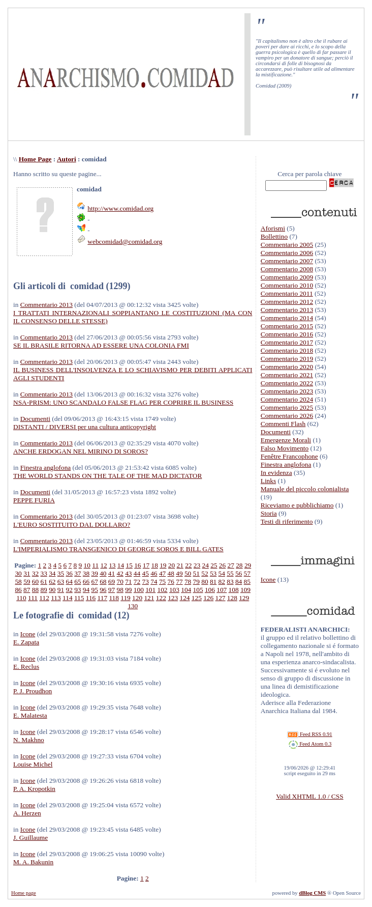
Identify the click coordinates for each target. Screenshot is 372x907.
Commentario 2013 (46, 304)
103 (174, 589)
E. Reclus (26, 666)
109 (245, 589)
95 (94, 589)
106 (210, 589)
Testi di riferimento (287, 521)
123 (173, 598)
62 (52, 581)
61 (43, 581)
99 (128, 589)
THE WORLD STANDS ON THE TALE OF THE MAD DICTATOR (107, 475)
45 (145, 573)
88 (35, 589)
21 (180, 565)
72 (137, 581)
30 (18, 573)
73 (145, 581)
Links (268, 481)
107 (221, 589)
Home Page (35, 159)
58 (18, 581)
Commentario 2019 (287, 358)
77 (179, 581)
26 (222, 565)
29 (247, 565)
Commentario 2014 (287, 318)
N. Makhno (28, 740)
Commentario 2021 (287, 375)
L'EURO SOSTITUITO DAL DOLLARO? (71, 524)
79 (196, 581)
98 (120, 589)
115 (79, 598)
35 (60, 573)
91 (60, 589)
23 (197, 565)
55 (230, 573)
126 (208, 598)
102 (163, 589)
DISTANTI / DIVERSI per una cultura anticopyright (84, 427)
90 (52, 589)
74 (153, 581)
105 (198, 589)
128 (232, 598)
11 (95, 565)
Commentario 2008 (287, 269)
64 (69, 581)
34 (52, 573)
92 (69, 589)
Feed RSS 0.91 (309, 734)
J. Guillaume (30, 837)
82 (222, 581)
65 (77, 581)
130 (133, 606)
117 (103, 598)
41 (111, 573)
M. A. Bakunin (33, 862)
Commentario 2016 (287, 334)
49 (179, 573)
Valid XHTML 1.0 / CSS (309, 796)
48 (171, 573)
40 (103, 573)
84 (238, 581)
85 (247, 581)
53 (213, 573)
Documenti (35, 418)
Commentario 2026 (287, 415)
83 (230, 581)
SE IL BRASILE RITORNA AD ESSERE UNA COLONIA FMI (101, 345)
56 (238, 573)
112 (44, 598)
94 (86, 589)
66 (86, 581)
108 (234, 589)
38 (86, 573)
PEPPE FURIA (34, 500)
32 (35, 573)
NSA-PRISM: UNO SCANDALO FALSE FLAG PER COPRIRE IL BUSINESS (123, 402)
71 (128, 581)
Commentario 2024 (287, 399)
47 (162, 573)
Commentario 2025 (287, 407)
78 (187, 581)
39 (94, 573)
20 (171, 565)
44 (137, 573)
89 (43, 589)
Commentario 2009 (287, 277)
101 (150, 589)
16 (137, 565)
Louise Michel (32, 764)
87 (26, 589)
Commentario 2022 (287, 383)
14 (120, 565)
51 (196, 573)
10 (87, 565)
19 (163, 565)
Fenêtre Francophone (289, 456)
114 (68, 598)
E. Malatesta (30, 715)
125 (197, 598)
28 (239, 565)
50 (187, 573)
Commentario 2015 (287, 326)
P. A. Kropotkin (34, 788)
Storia (269, 513)
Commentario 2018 (287, 350)
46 (153, 573)
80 (204, 581)
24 (205, 565)
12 (103, 565)
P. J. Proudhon (32, 691)
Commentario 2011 (287, 293)
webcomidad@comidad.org (124, 241)
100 (139, 589)
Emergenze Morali (286, 440)
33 (43, 573)
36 (69, 573)
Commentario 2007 (287, 261)
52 (204, 573)
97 (111, 589)
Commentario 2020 (287, 367)
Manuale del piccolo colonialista (305, 489)
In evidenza (276, 472)
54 (222, 573)
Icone (28, 634)
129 (244, 598)
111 (33, 598)
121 (149, 598)
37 (77, 573)
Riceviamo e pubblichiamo (297, 505)
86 (18, 589)
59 (26, 581)
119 (125, 598)
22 (188, 565)
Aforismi (273, 228)
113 (56, 598)
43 (128, 573)
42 (120, 573)
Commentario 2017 (287, 342)
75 (162, 581)
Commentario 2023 (287, 391)
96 (103, 589)
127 (220, 598)
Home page (23, 893)
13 (112, 565)
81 (213, 581)
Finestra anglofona (45, 467)
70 (120, 581)
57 (247, 573)
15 (129, 565)
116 (91, 598)
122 (161, 598)
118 (114, 598)
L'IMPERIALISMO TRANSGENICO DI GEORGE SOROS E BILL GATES (118, 549)
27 (231, 565)
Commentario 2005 (287, 244)
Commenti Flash (283, 424)
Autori (66, 159)
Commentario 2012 (287, 301)
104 (186, 589)
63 (60, 581)
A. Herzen (27, 813)
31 (26, 573)
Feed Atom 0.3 (310, 744)
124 (184, 598)
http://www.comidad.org (120, 208)
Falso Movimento (284, 448)
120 (137, 598)
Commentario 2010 (287, 285)
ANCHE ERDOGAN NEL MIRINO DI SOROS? (80, 451)
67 (94, 581)
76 (171, 581)
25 (213, 565)
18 (154, 565)
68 (103, 581)
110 (21, 598)
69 (111, 581)
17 (146, 565)
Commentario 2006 (287, 253)
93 (77, 589)
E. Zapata (26, 642)
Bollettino (274, 236)
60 (35, 581)
